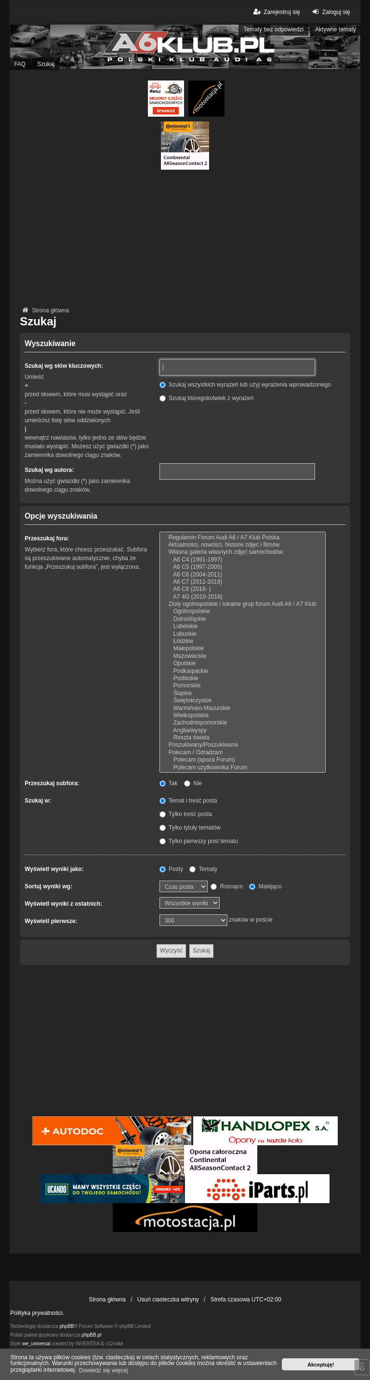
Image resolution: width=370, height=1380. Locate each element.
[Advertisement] (185, 237)
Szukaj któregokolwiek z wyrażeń (206, 398)
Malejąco (265, 886)
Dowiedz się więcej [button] (103, 1370)
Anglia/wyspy (242, 730)
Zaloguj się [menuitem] (330, 11)
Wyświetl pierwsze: (51, 921)
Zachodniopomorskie (242, 722)
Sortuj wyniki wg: (48, 886)
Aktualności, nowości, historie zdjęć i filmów (242, 545)
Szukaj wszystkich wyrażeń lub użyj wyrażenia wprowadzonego (245, 384)
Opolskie (242, 663)
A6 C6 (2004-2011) (242, 574)
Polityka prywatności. (37, 1313)
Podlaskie (242, 678)
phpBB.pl (92, 1335)
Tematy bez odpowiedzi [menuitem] (273, 29)
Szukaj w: (38, 800)
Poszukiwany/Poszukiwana (242, 745)
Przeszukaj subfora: (52, 783)
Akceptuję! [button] (320, 1364)
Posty (171, 869)
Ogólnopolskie (242, 611)
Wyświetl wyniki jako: (54, 869)
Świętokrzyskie (242, 700)
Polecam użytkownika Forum (242, 767)
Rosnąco (227, 886)
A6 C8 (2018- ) (242, 589)
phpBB (67, 1326)
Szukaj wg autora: (49, 470)
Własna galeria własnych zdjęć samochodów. (242, 552)
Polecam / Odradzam (242, 752)
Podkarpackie (242, 671)
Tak (168, 783)
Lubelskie (242, 626)
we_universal (36, 1343)
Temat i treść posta (188, 800)
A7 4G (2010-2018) (242, 597)
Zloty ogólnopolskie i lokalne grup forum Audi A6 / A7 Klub (242, 604)
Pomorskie (242, 685)
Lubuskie (242, 634)
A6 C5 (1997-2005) (242, 567)
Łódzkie (242, 641)
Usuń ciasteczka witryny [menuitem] (168, 1299)
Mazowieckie (242, 656)
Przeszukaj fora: (47, 538)
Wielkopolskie (242, 715)
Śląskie (242, 693)
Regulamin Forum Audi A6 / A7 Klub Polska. (242, 537)
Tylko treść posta (185, 814)
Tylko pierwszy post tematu (198, 841)
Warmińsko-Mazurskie (242, 708)
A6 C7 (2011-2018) (242, 582)
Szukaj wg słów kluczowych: (64, 365)
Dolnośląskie (242, 619)
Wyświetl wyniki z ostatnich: (63, 903)
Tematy (203, 869)
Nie (193, 783)
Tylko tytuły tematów (190, 827)
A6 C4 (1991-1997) (242, 559)
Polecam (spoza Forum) (242, 760)
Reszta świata (242, 737)
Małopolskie (242, 648)
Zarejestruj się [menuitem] (275, 11)
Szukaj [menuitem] (45, 64)
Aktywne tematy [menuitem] (335, 29)
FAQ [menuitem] (20, 64)
